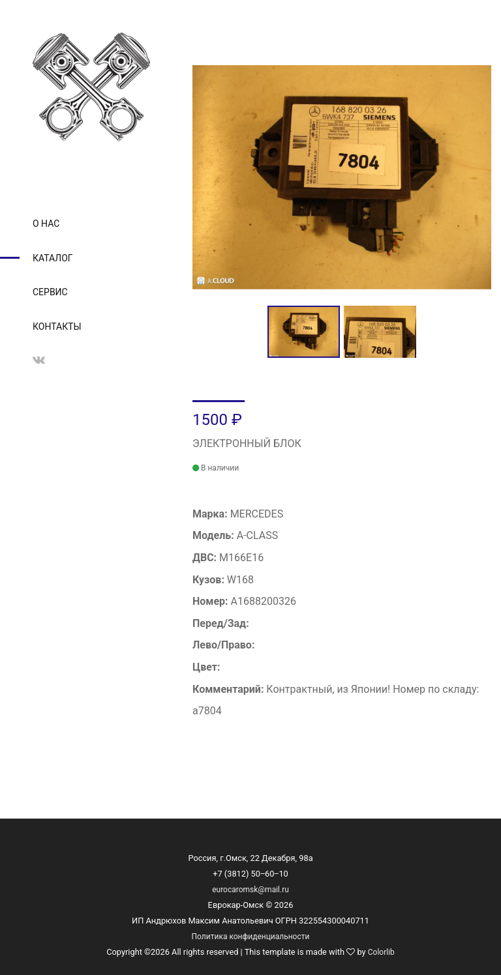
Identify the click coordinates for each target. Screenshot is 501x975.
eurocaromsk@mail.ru (250, 889)
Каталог (53, 258)
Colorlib (381, 952)
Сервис (50, 292)
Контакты (57, 326)
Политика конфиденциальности (251, 936)
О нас (46, 223)
